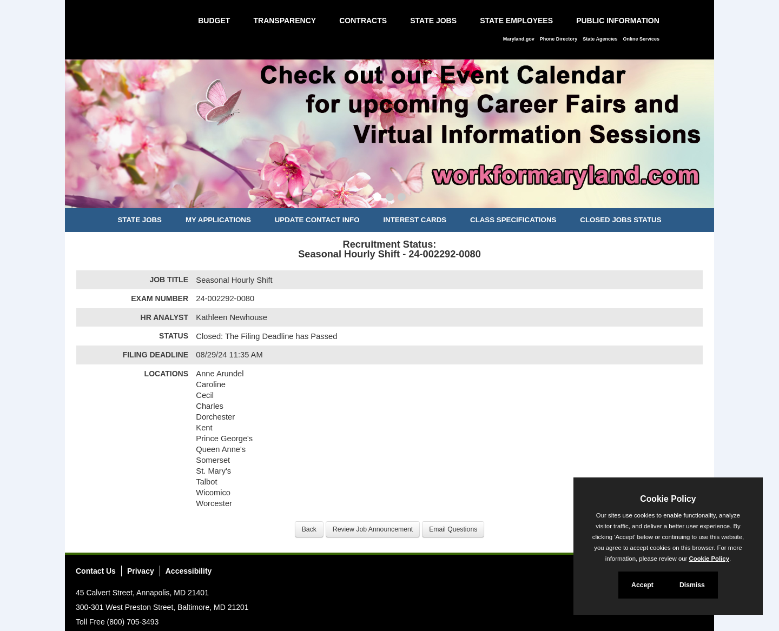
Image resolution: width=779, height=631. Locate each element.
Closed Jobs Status (620, 220)
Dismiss (692, 585)
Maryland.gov (518, 39)
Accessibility (189, 571)
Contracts (363, 20)
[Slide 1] (377, 198)
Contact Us (96, 571)
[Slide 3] (402, 198)
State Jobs (433, 20)
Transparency (284, 20)
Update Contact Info (317, 220)
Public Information (617, 20)
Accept (642, 585)
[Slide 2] (390, 198)
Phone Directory (559, 39)
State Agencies (600, 39)
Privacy (140, 571)
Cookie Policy (668, 498)
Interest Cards (414, 220)
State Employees (516, 20)
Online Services (641, 39)
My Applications (218, 220)
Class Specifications (513, 220)
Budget (214, 20)
